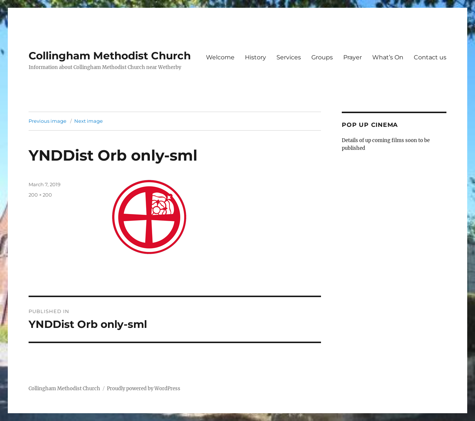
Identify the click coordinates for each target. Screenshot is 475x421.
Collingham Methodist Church (110, 55)
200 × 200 (40, 195)
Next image (88, 121)
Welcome (220, 57)
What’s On (387, 57)
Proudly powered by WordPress (143, 388)
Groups (322, 57)
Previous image (47, 121)
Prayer (352, 57)
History (255, 57)
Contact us (430, 57)
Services (288, 57)
